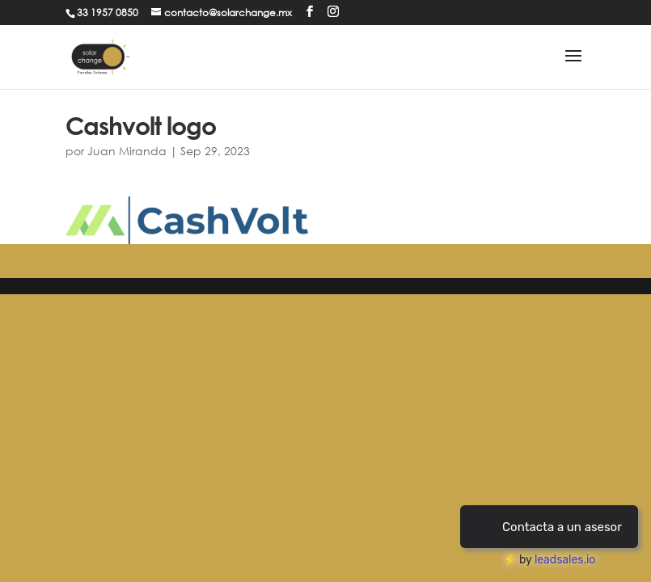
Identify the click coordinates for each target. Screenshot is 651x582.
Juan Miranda (127, 150)
